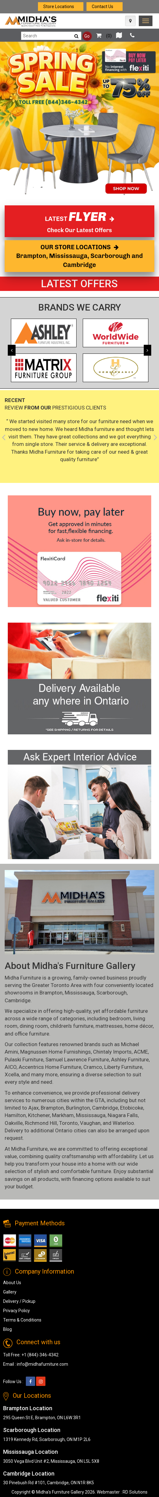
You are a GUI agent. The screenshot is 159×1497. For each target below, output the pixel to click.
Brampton (51, 992)
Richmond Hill (41, 1123)
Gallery (9, 1291)
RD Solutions (135, 1492)
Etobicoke (131, 1108)
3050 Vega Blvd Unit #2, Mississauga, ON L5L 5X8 (51, 1461)
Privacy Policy (16, 1310)
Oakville (14, 1123)
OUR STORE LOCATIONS (79, 256)
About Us (12, 1282)
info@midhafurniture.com (42, 1364)
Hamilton (15, 1115)
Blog (7, 1329)
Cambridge (17, 1000)
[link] (145, 21)
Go (87, 36)
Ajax (33, 1108)
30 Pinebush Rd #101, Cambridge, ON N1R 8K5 (48, 1482)
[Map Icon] (130, 21)
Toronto (68, 1123)
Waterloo (123, 1123)
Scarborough (111, 992)
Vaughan (90, 1123)
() (102, 35)
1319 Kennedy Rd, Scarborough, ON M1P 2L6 (47, 1439)
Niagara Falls (123, 1115)
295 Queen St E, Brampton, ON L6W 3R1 (42, 1417)
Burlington (78, 1108)
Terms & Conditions (22, 1319)
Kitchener (39, 1115)
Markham (63, 1115)
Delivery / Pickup (19, 1301)
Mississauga (79, 992)
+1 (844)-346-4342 (39, 1354)
